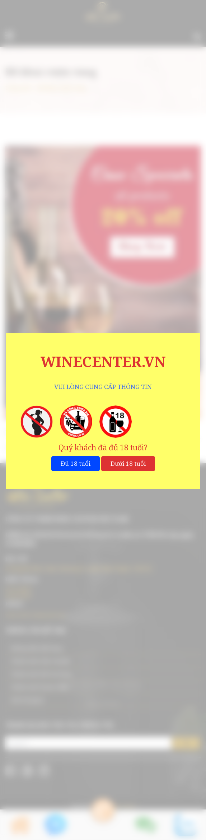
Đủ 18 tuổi (75, 463)
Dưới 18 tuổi (128, 463)
